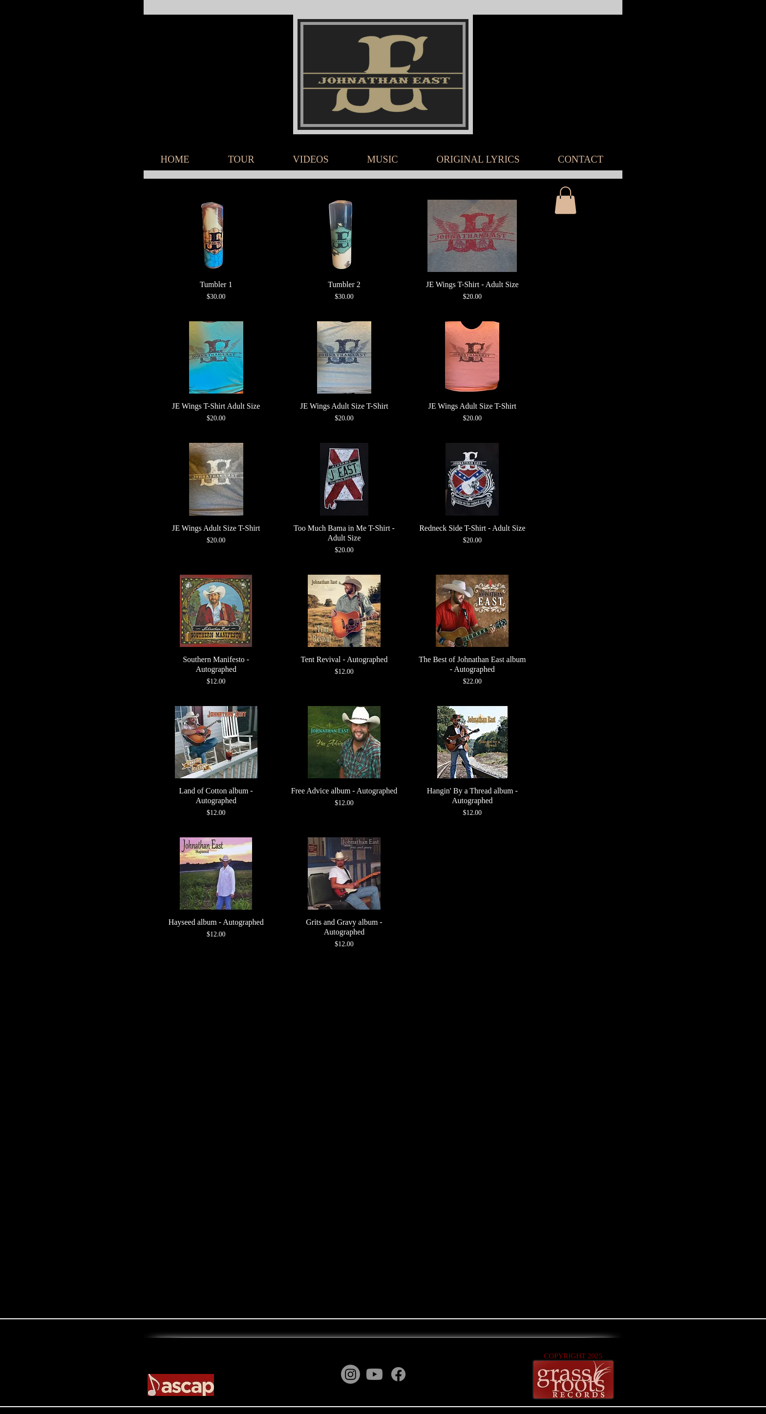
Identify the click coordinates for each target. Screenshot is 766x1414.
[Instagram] (350, 1374)
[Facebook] (398, 1374)
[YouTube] (422, 1374)
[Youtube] (374, 1374)
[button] (565, 200)
